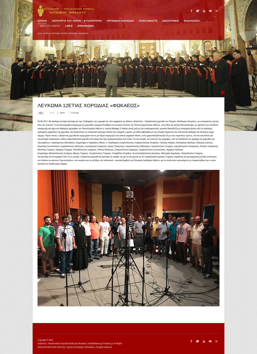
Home (40, 33)
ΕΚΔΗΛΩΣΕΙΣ (192, 20)
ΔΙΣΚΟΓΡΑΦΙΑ (170, 20)
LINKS (68, 26)
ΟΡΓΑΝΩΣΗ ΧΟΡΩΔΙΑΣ (120, 20)
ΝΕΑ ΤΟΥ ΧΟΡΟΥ (50, 26)
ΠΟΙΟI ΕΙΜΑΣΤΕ (148, 20)
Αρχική (42, 22)
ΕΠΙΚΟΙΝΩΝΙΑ (86, 26)
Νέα (47, 33)
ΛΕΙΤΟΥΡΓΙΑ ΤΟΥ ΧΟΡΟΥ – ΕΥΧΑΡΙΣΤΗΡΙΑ (77, 20)
